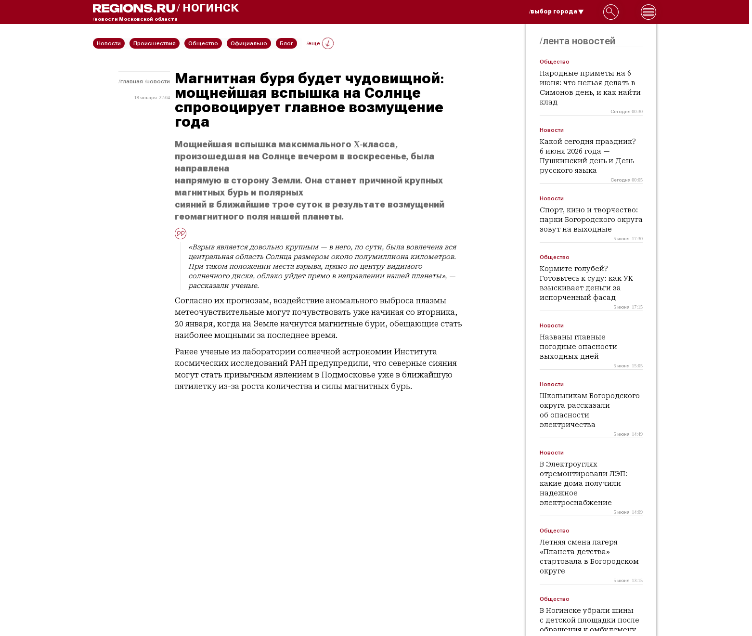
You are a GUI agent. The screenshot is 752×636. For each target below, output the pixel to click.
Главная (131, 81)
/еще (320, 43)
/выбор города (556, 11)
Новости (158, 81)
